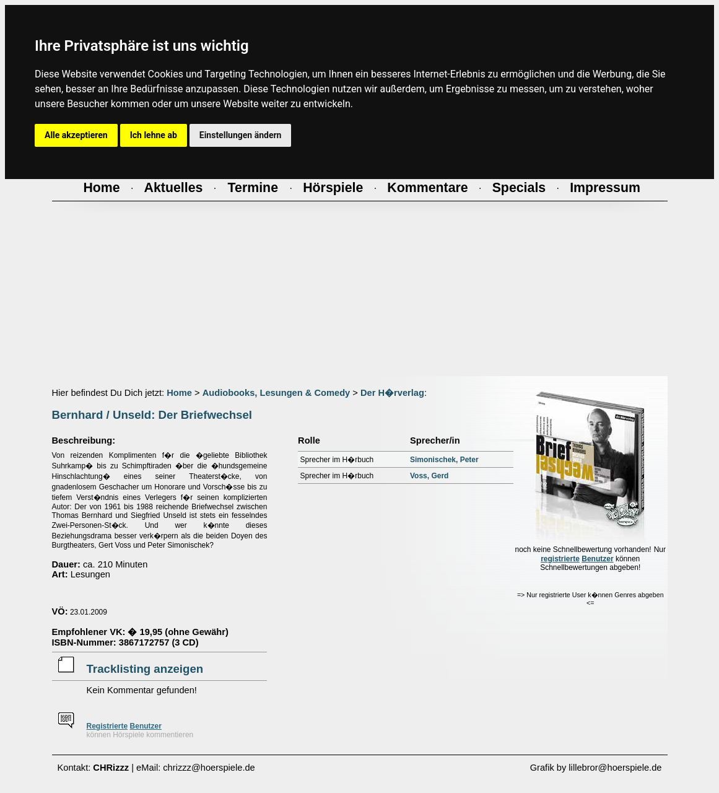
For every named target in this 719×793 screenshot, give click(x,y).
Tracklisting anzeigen (145, 668)
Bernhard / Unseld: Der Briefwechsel (152, 414)
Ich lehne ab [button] (153, 135)
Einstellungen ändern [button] (240, 135)
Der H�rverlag (392, 393)
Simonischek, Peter (444, 459)
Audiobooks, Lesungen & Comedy (277, 393)
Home (179, 393)
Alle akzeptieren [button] (76, 135)
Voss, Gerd (429, 475)
